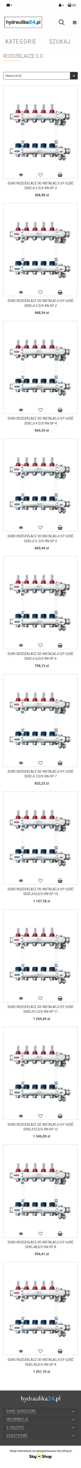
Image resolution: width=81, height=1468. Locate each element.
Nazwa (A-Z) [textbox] (14, 75)
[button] (72, 5)
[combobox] (40, 75)
